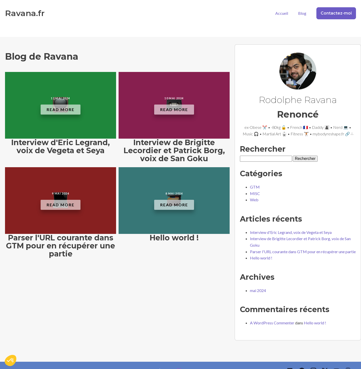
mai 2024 (258, 290)
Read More (60, 109)
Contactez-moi (336, 13)
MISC (255, 193)
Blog (302, 13)
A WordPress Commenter (272, 322)
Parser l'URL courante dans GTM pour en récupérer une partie (303, 251)
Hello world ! (261, 257)
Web (254, 199)
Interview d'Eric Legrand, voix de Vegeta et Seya (291, 232)
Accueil (281, 13)
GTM (255, 186)
